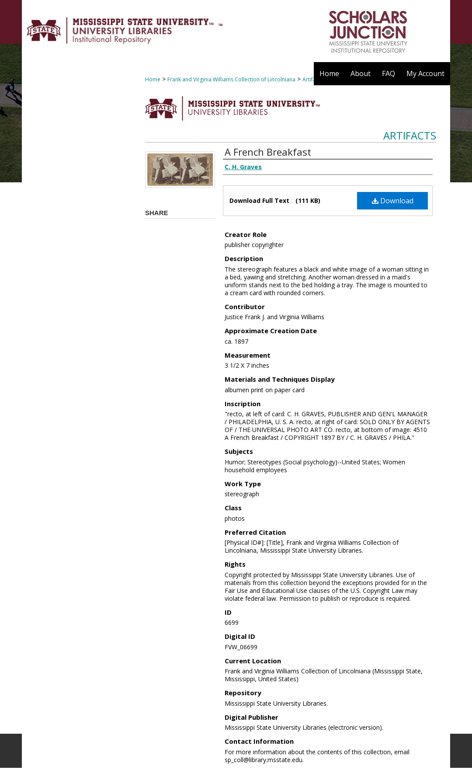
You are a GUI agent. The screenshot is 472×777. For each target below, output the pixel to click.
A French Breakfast (268, 151)
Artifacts (409, 135)
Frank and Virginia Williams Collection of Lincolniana (231, 79)
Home (152, 79)
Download (392, 201)
